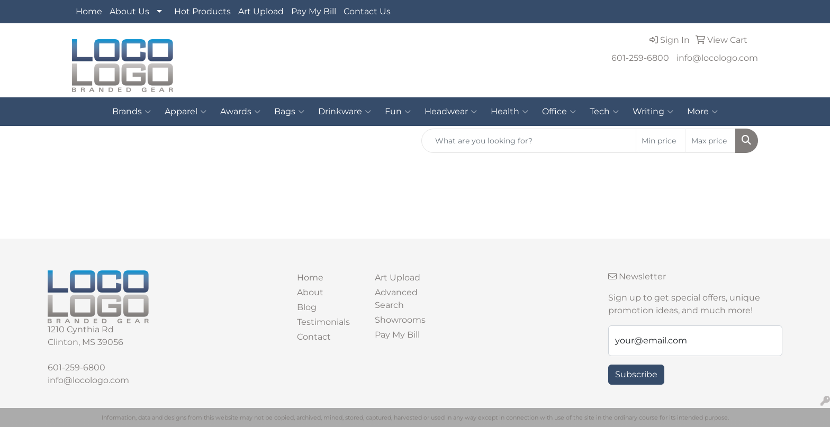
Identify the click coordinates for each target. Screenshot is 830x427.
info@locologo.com (717, 58)
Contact (314, 337)
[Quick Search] (528, 141)
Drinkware (344, 111)
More (702, 111)
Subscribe (636, 374)
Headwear (451, 111)
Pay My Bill (313, 11)
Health (509, 111)
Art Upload (261, 11)
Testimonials (323, 322)
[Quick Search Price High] (710, 141)
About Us (129, 11)
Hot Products (202, 11)
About (310, 292)
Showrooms (400, 320)
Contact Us (367, 11)
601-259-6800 (640, 58)
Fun (398, 111)
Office (559, 111)
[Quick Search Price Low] (661, 141)
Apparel (185, 111)
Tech (604, 111)
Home (89, 11)
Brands (131, 111)
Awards (240, 111)
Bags (289, 111)
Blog (307, 307)
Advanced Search (396, 298)
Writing (653, 111)
